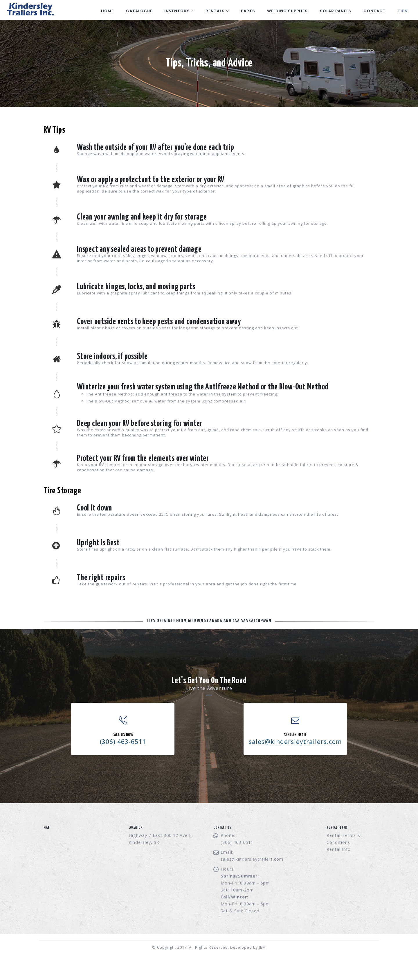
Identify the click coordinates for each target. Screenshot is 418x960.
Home (107, 11)
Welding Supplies (287, 11)
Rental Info (339, 849)
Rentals (215, 11)
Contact (374, 11)
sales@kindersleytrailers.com (252, 859)
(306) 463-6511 (123, 742)
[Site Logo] (29, 9)
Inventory (176, 11)
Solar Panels (335, 11)
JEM (262, 947)
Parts (248, 11)
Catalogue (139, 11)
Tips (403, 11)
